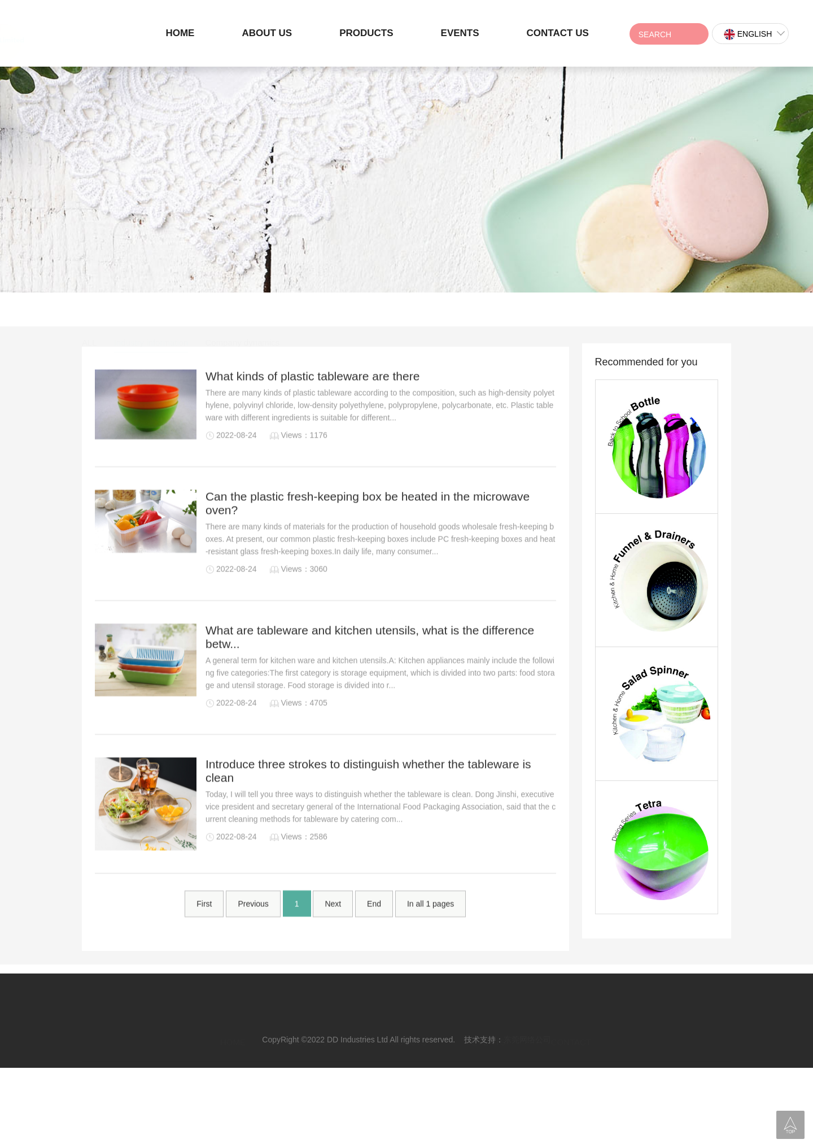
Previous (253, 923)
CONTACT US (558, 33)
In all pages (430, 923)
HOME (179, 33)
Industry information (151, 310)
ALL (89, 310)
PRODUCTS (366, 33)
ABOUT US (267, 33)
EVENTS (460, 33)
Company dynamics (242, 310)
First (204, 923)
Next (333, 923)
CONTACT (571, 1024)
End (374, 923)
